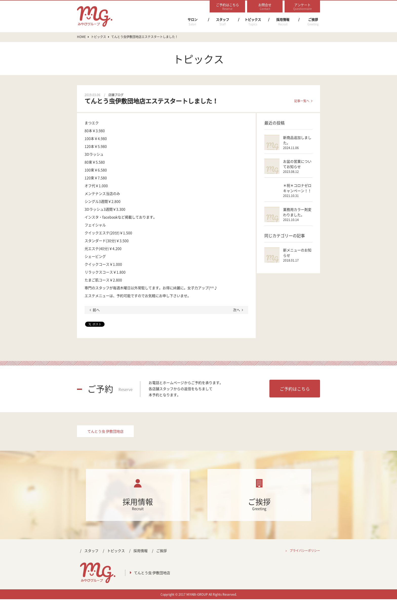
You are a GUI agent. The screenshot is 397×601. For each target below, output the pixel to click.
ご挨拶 (313, 21)
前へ (96, 309)
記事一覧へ (301, 101)
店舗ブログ (116, 95)
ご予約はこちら (295, 389)
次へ (236, 309)
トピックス (252, 21)
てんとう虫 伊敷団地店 (105, 432)
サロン (192, 21)
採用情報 (282, 21)
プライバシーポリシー (305, 552)
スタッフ (222, 21)
